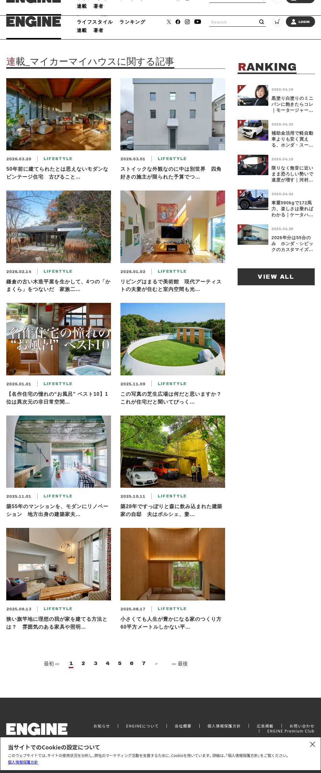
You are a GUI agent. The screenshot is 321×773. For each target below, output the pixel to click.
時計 (103, 13)
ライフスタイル (95, 21)
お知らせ (101, 726)
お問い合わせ (302, 726)
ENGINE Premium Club (290, 731)
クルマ (84, 13)
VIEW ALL (276, 276)
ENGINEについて (142, 726)
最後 (179, 663)
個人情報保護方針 (23, 762)
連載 (82, 30)
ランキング (132, 21)
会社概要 (183, 726)
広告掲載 (265, 726)
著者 (98, 30)
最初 (51, 663)
